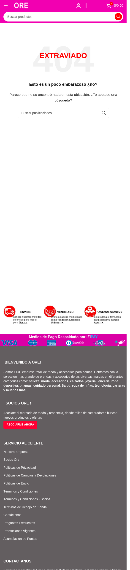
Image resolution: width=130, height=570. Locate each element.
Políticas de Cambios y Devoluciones (29, 475)
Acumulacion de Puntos (20, 539)
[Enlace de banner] (22, 315)
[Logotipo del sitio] (21, 5)
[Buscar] (63, 16)
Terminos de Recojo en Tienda (25, 507)
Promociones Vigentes (19, 531)
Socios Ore (11, 459)
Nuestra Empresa (15, 452)
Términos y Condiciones (20, 491)
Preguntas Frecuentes (19, 523)
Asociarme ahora (20, 424)
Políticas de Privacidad (19, 467)
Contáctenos (12, 515)
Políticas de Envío (16, 483)
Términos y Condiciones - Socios (26, 499)
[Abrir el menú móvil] (5, 5)
